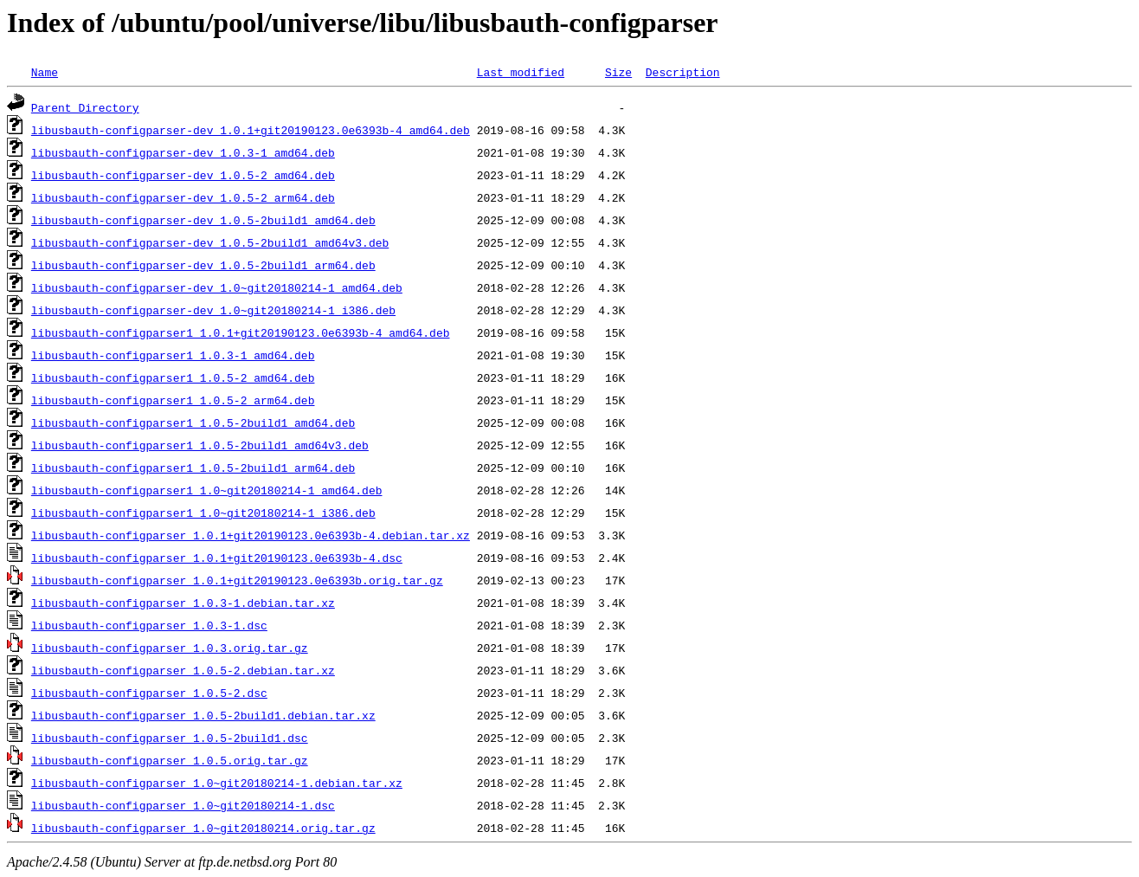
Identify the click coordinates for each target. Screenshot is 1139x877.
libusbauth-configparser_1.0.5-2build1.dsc (169, 737)
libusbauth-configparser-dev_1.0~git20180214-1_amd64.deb (216, 287)
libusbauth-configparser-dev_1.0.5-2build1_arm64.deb (203, 265)
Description (683, 72)
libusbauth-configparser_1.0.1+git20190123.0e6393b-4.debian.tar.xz (250, 535)
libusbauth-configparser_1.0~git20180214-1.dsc (183, 805)
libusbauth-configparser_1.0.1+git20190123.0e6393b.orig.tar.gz (237, 580)
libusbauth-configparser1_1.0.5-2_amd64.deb (173, 377)
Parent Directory (85, 107)
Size (618, 72)
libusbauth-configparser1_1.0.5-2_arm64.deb (173, 400)
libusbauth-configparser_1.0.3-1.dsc (149, 625)
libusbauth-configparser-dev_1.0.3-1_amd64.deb (183, 152)
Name (44, 72)
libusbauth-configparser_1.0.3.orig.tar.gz (169, 647)
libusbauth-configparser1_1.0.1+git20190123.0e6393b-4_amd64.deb (240, 332)
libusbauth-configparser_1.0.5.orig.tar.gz (169, 760)
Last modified (520, 72)
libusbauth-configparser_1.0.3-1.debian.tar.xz (183, 602)
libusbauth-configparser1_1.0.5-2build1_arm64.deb (193, 467)
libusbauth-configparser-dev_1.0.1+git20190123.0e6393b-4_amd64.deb (250, 130)
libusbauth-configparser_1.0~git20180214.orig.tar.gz (203, 827)
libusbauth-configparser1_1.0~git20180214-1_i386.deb (203, 512)
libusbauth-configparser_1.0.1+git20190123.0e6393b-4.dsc (216, 557)
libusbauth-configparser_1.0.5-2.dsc (149, 692)
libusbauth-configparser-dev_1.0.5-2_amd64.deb (183, 175)
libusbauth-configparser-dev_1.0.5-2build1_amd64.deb (203, 220)
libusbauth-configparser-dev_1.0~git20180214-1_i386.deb (213, 310)
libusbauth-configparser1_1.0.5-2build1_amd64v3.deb (200, 445)
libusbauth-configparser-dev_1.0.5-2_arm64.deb (183, 197)
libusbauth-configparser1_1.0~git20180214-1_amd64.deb (207, 490)
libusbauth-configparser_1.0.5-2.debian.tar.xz (183, 670)
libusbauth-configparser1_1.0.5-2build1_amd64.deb (193, 422)
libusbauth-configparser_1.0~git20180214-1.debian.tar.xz (216, 782)
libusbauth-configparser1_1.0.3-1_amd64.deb (173, 355)
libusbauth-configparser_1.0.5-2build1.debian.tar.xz (203, 715)
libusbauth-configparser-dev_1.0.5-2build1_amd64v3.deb (210, 242)
